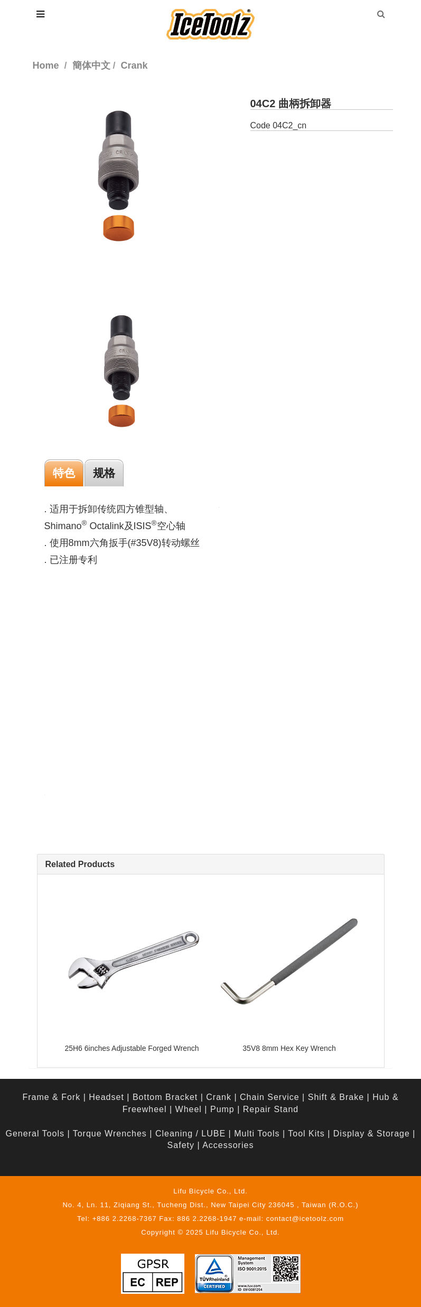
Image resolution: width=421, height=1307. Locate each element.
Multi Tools (256, 1133)
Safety (180, 1145)
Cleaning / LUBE (190, 1133)
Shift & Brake (336, 1097)
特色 (64, 473)
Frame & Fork (51, 1097)
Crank (218, 1097)
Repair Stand (270, 1109)
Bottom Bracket (165, 1097)
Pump (222, 1109)
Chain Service (270, 1097)
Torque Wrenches (110, 1133)
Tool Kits (306, 1133)
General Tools (35, 1133)
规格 (104, 473)
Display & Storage (371, 1133)
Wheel (188, 1109)
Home (46, 65)
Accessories (228, 1145)
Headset (106, 1097)
